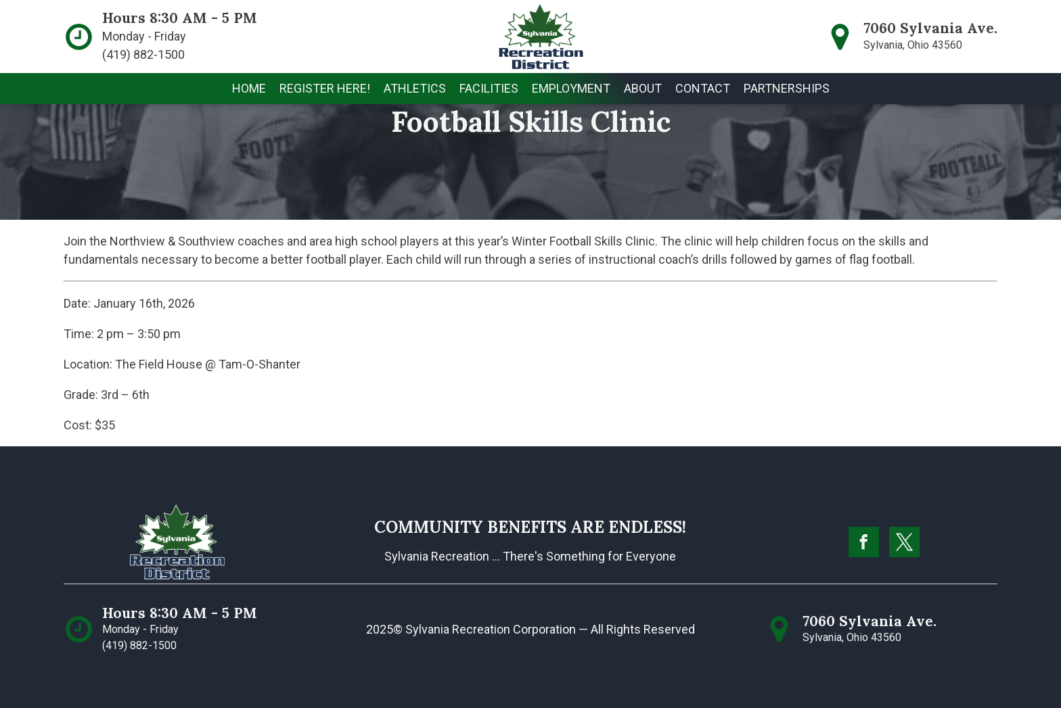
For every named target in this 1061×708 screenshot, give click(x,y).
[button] (415, 88)
